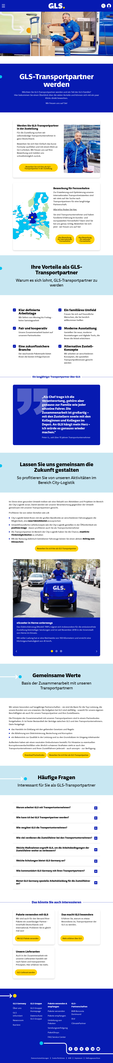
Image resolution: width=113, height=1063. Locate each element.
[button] (56, 808)
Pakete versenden (56, 1011)
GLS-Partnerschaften (79, 1005)
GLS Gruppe (36, 1003)
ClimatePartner (78, 1023)
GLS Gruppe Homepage (36, 1010)
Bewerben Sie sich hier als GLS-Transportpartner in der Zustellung (38, 168)
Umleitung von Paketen (55, 1022)
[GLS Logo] (56, 5)
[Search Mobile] (103, 6)
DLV (73, 1018)
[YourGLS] (109, 6)
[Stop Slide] (97, 565)
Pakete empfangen (57, 1015)
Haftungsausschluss (93, 1058)
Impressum (78, 1058)
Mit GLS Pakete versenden (27, 938)
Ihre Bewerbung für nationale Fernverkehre (85, 239)
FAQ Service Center (57, 1037)
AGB (69, 1058)
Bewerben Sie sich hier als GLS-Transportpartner (56, 548)
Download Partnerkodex (34, 755)
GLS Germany (19, 1003)
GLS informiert (17, 1014)
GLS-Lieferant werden (26, 972)
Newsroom (18, 1020)
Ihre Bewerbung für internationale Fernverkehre (65, 239)
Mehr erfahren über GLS (72, 938)
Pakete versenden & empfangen (57, 1005)
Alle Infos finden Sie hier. (65, 209)
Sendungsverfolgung (58, 1028)
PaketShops (53, 1032)
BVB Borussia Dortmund (77, 1013)
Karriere (16, 1025)
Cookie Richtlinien (58, 1058)
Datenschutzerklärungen (40, 1058)
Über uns (17, 1008)
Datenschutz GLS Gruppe (36, 1017)
